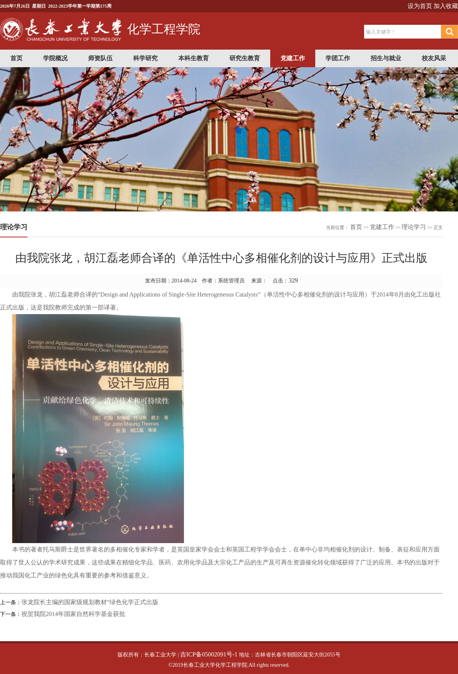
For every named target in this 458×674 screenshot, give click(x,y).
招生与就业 (386, 58)
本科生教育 (193, 58)
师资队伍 (100, 58)
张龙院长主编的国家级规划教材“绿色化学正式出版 (89, 602)
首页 (16, 58)
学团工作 (338, 58)
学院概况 (55, 58)
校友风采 (434, 58)
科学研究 (145, 58)
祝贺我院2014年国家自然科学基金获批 (73, 614)
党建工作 (293, 58)
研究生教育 (244, 58)
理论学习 (414, 227)
